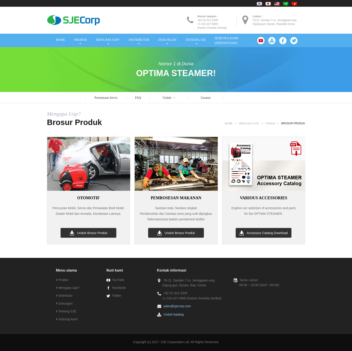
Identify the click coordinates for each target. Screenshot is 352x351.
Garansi (206, 97)
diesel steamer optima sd (125, 346)
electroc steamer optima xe (138, 346)
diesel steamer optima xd (98, 346)
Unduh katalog (173, 314)
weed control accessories (250, 346)
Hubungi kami (68, 319)
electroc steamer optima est (152, 346)
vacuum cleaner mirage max (224, 346)
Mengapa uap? (68, 288)
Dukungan (65, 303)
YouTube (118, 280)
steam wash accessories (263, 346)
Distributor (65, 295)
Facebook (119, 288)
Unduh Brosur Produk (88, 233)
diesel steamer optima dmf (111, 346)
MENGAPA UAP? (108, 40)
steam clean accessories (237, 346)
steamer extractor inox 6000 (180, 346)
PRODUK (80, 40)
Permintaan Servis (106, 97)
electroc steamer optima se (166, 346)
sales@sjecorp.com (177, 306)
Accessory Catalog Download (263, 233)
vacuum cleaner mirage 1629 (209, 346)
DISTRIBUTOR (139, 40)
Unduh (167, 97)
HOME (60, 40)
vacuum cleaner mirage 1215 (194, 346)
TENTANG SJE (195, 40)
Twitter (116, 295)
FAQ (138, 97)
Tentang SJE (67, 311)
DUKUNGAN (167, 40)
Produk (63, 280)
